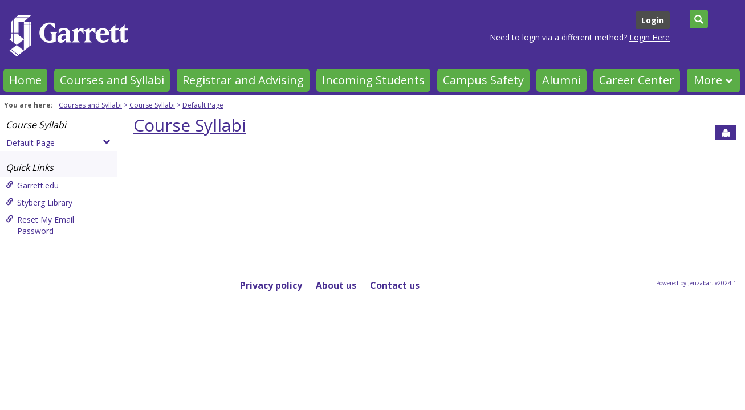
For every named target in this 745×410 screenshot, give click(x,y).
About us (336, 285)
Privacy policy (271, 285)
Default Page (202, 105)
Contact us (395, 285)
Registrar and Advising (243, 80)
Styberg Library (39, 202)
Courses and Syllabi (112, 80)
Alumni (561, 80)
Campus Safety (483, 80)
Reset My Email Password (40, 225)
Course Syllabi (152, 105)
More (713, 80)
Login (652, 20)
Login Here (649, 37)
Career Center (636, 80)
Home (25, 80)
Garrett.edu (32, 185)
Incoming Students (373, 80)
